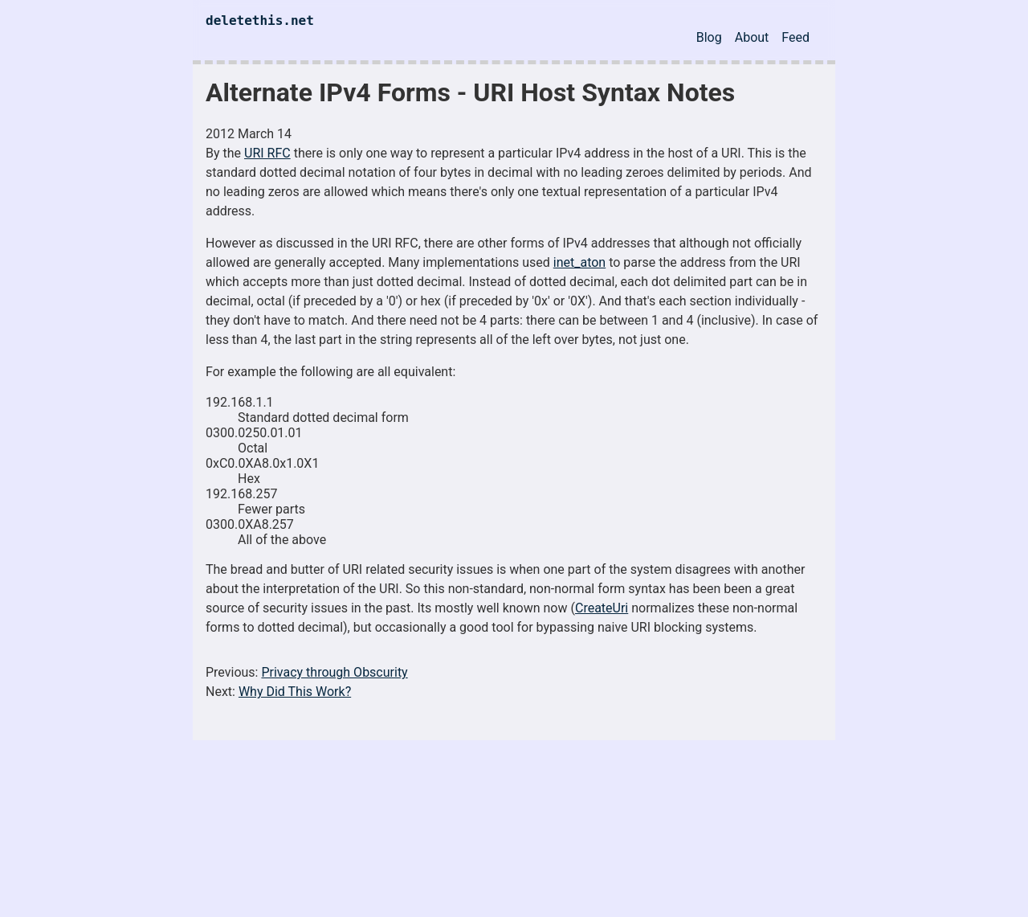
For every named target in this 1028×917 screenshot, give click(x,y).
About (752, 37)
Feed (795, 37)
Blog (709, 37)
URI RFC (267, 153)
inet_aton (579, 262)
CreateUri (601, 608)
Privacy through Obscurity (334, 672)
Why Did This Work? (295, 691)
